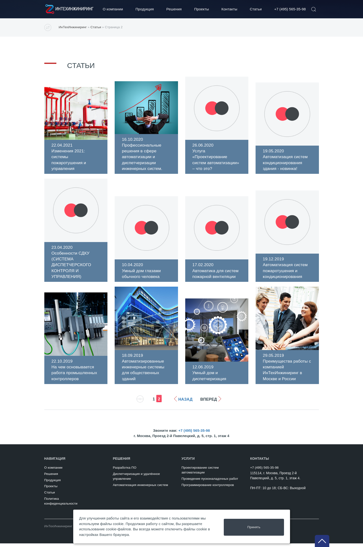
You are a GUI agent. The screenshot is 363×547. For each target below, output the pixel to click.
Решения (174, 9)
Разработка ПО (124, 471)
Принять (254, 526)
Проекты (201, 9)
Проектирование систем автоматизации (199, 473)
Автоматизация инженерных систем (140, 488)
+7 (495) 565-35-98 (290, 9)
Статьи (256, 9)
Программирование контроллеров (207, 488)
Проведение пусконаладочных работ (209, 482)
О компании (113, 9)
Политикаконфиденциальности (61, 504)
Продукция (144, 9)
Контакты (229, 9)
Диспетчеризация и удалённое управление (136, 480)
